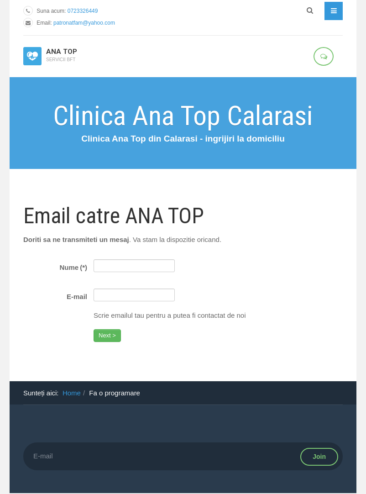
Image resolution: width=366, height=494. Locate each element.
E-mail (77, 296)
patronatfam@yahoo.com (84, 23)
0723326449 (83, 11)
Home (72, 393)
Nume (73, 267)
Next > (107, 335)
